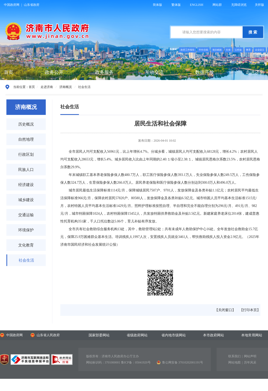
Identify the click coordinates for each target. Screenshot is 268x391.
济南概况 (65, 87)
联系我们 (234, 356)
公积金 (238, 49)
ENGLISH (196, 4)
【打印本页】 (249, 310)
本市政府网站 (213, 335)
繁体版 (176, 4)
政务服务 (104, 72)
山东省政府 (31, 4)
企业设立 (259, 49)
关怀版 (259, 4)
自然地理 (26, 139)
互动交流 (154, 72)
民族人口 (26, 169)
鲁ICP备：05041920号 (136, 362)
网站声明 (250, 356)
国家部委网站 (99, 335)
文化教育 (26, 245)
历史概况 (26, 124)
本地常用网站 (251, 335)
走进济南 (255, 72)
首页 (8, 72)
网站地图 (234, 362)
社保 (228, 49)
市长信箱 (203, 49)
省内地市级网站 (173, 335)
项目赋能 (217, 49)
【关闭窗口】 (225, 310)
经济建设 (26, 185)
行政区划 (26, 154)
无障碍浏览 (239, 4)
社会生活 (84, 87)
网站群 (217, 4)
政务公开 (54, 72)
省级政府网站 (137, 335)
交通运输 (26, 215)
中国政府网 (11, 4)
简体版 (157, 4)
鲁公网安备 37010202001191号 (180, 362)
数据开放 (204, 72)
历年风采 (250, 362)
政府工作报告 (188, 49)
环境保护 (26, 230)
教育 (248, 49)
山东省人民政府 (45, 335)
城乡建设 (26, 200)
